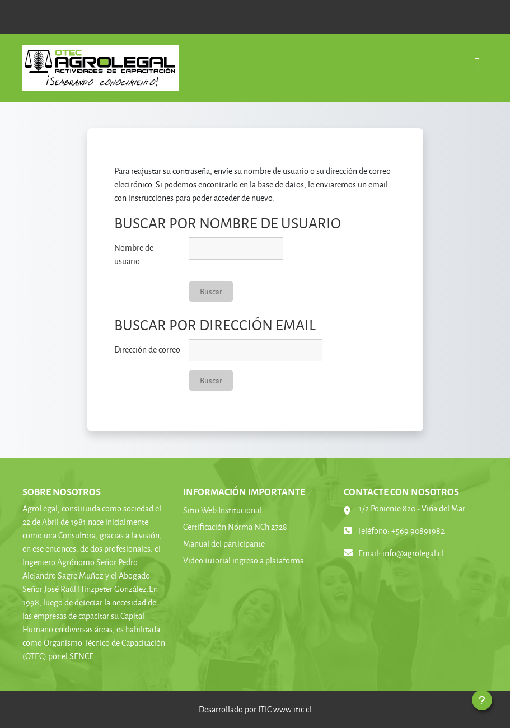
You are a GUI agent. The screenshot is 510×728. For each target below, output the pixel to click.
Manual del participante (224, 543)
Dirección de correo (147, 349)
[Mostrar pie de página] (482, 700)
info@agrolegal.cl (412, 553)
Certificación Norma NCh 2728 (235, 527)
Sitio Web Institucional (222, 510)
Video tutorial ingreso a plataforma (243, 560)
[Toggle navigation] (477, 58)
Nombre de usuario (133, 254)
